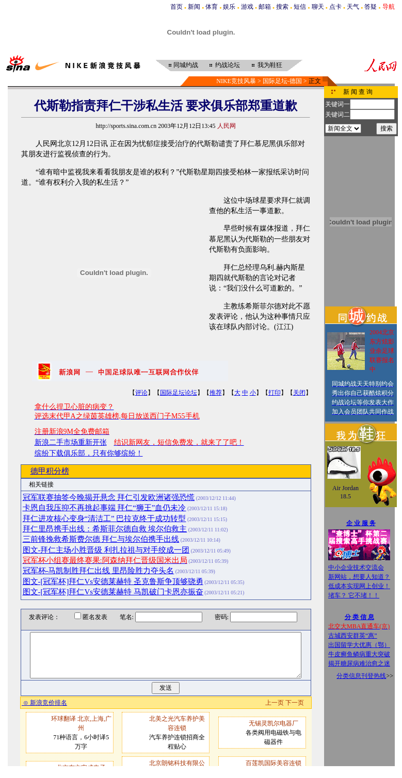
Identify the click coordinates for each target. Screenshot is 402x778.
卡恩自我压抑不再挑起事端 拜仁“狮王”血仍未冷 (104, 508)
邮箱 (265, 6)
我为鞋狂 (270, 65)
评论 (141, 392)
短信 (300, 6)
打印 (274, 392)
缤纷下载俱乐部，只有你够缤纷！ (89, 453)
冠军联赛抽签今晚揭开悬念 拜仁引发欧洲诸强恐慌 (109, 497)
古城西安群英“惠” (352, 635)
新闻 (194, 6)
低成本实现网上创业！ (359, 586)
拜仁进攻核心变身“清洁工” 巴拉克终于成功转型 (104, 518)
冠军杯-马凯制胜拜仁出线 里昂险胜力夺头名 (98, 570)
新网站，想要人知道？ (359, 576)
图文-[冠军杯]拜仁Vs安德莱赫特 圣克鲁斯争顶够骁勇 (113, 581)
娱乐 (229, 6)
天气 (353, 6)
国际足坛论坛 (178, 392)
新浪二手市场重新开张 (71, 442)
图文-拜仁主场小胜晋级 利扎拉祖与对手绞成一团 (106, 550)
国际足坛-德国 (282, 81)
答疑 (370, 6)
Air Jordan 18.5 (345, 492)
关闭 (299, 392)
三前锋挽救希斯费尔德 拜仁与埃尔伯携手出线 (101, 539)
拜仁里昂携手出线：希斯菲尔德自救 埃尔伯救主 (105, 529)
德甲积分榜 (49, 471)
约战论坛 (227, 65)
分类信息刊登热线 (361, 675)
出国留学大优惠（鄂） (359, 645)
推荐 (216, 392)
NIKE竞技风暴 (236, 81)
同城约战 (185, 65)
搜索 (282, 6)
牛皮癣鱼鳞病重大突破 (359, 654)
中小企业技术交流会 (356, 567)
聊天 (318, 6)
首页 (176, 6)
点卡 (335, 6)
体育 (211, 6)
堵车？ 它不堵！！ (353, 595)
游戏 (247, 6)
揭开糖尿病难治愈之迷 (359, 663)
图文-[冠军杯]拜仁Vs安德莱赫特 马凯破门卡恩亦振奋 (113, 592)
